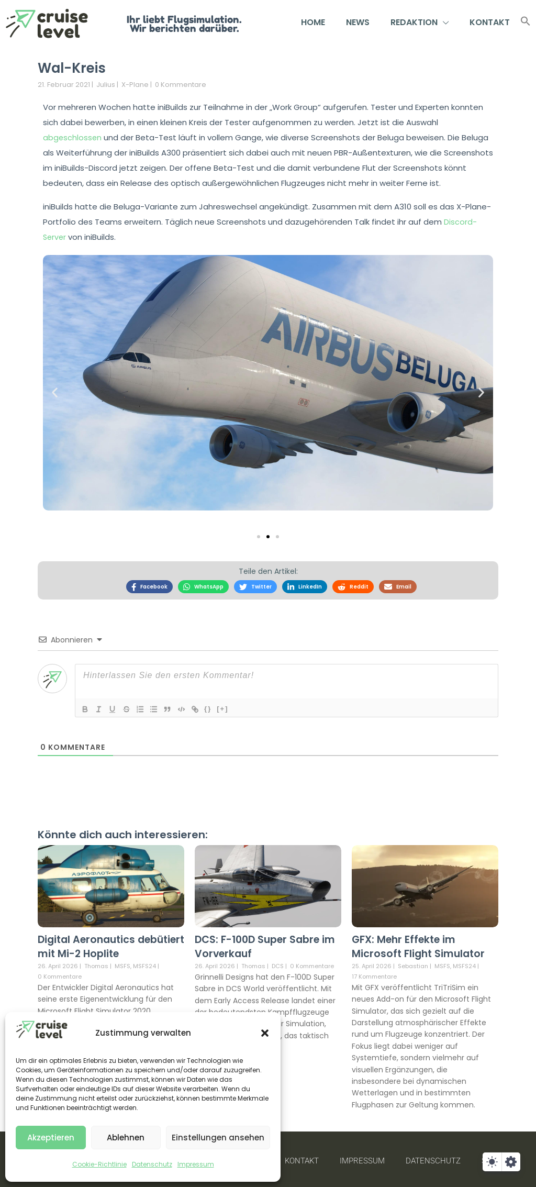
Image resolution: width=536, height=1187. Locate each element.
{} (216, 706)
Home (313, 22)
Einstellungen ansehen (218, 1137)
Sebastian (413, 963)
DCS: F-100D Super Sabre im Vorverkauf (261, 944)
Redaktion (419, 22)
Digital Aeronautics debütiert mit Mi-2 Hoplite (107, 944)
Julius (105, 85)
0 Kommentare (180, 85)
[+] (231, 706)
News (358, 22)
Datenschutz (152, 1164)
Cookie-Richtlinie (99, 1164)
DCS (278, 963)
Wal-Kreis (78, 68)
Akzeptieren (50, 1137)
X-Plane (135, 84)
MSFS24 (144, 963)
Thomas (96, 963)
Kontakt (490, 22)
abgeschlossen (73, 137)
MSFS (122, 963)
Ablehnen (125, 1137)
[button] (265, 1033)
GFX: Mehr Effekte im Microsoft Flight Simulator (420, 944)
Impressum (195, 1164)
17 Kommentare (374, 973)
